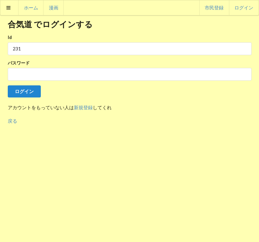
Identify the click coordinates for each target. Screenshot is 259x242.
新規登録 (83, 107)
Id (10, 37)
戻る (12, 121)
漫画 (53, 7)
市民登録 (214, 7)
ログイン (243, 7)
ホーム (31, 7)
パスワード (19, 63)
